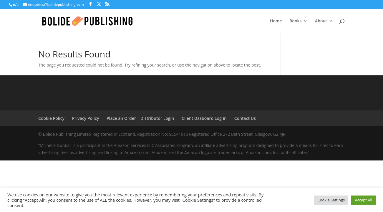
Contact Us (245, 118)
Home (276, 21)
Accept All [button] (363, 200)
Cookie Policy (51, 118)
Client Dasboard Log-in (204, 118)
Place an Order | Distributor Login (140, 118)
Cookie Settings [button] (331, 200)
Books (295, 21)
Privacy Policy (85, 118)
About (321, 21)
